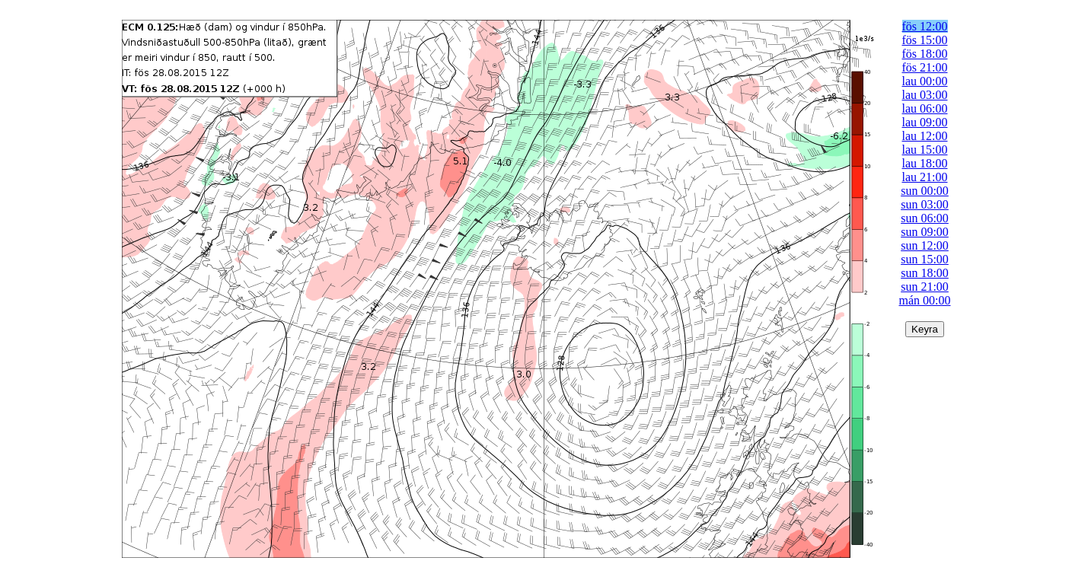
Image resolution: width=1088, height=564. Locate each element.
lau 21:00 (925, 176)
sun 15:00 (925, 259)
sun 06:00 (925, 218)
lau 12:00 (925, 135)
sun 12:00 (925, 245)
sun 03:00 (925, 204)
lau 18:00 (925, 163)
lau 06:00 (925, 108)
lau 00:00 (925, 81)
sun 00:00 (925, 190)
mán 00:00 (925, 300)
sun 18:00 (925, 272)
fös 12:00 (925, 26)
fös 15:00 (925, 39)
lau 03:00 (925, 94)
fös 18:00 (925, 53)
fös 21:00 (925, 67)
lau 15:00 (925, 149)
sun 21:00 (925, 286)
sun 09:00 (925, 231)
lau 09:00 (925, 122)
